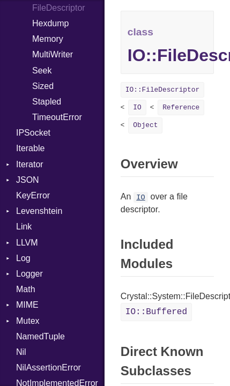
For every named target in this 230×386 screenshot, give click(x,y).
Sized (43, 86)
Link (24, 226)
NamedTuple (40, 336)
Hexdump (50, 23)
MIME (27, 304)
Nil (21, 352)
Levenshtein (39, 211)
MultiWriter (52, 54)
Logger (29, 273)
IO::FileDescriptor (162, 90)
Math (25, 289)
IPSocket (33, 132)
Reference (180, 107)
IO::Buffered (156, 312)
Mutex (28, 320)
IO (137, 107)
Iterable (30, 148)
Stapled (46, 101)
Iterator (29, 164)
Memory (47, 38)
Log (23, 258)
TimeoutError (57, 117)
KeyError (33, 195)
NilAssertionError (48, 367)
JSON (27, 179)
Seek (41, 70)
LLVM (27, 242)
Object (145, 125)
